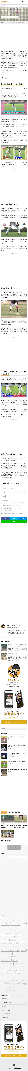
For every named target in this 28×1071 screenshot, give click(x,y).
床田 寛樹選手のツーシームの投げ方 (16, 737)
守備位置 (4, 488)
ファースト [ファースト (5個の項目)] (17, 953)
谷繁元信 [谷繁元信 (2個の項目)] (10, 987)
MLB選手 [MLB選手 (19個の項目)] (13, 920)
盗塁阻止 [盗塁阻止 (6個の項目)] (9, 983)
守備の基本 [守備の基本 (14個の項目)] (18, 973)
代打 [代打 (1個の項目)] (17, 967)
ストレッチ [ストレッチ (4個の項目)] (12, 936)
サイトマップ (5, 1006)
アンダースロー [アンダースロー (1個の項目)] (22, 920)
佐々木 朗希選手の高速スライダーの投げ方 (17, 769)
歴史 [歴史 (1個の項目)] (17, 980)
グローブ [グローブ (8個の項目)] (4, 930)
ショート (11, 492)
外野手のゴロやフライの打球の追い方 (17, 644)
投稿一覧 (20, 625)
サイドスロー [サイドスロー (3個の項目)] (12, 930)
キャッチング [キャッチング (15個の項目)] (15, 926)
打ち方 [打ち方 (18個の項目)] (11, 977)
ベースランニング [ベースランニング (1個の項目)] (6, 960)
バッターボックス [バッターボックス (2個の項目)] (13, 946)
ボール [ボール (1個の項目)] (15, 960)
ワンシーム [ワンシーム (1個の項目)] (11, 967)
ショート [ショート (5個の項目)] (11, 933)
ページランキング (6, 1013)
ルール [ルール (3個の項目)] (4, 967)
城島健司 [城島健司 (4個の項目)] (11, 970)
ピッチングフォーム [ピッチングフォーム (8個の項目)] (7, 953)
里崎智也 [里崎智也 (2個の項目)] (4, 990)
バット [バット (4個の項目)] (17, 950)
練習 (3, 496)
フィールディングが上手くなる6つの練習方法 (13, 503)
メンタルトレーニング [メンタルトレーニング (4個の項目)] (7, 963)
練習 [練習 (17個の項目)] (23, 983)
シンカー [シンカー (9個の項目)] (18, 933)
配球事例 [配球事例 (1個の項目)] (23, 987)
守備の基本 (12, 488)
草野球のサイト (17, 1068)
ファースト (19, 488)
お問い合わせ (5, 998)
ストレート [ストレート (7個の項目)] (20, 936)
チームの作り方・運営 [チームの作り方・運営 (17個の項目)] (7, 943)
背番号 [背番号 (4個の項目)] (4, 987)
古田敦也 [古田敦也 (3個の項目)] (4, 970)
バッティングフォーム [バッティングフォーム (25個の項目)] (7, 950)
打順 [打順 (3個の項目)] (17, 977)
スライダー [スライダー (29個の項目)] (5, 940)
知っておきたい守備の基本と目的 (11, 505)
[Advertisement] (14, 38)
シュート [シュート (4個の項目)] (4, 933)
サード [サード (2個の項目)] (20, 930)
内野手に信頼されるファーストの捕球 (12, 508)
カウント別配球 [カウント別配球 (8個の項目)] (6, 923)
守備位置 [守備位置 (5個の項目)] (4, 977)
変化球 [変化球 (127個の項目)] (4, 973)
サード (17, 492)
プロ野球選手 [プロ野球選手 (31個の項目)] (13, 956)
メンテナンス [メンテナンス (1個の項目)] (18, 963)
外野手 (23, 492)
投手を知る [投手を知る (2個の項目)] (5, 980)
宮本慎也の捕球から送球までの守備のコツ (13, 513)
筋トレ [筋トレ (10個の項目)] (16, 983)
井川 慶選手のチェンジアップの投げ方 (16, 761)
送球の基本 (5, 500)
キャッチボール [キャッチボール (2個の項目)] (6, 926)
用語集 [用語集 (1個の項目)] (23, 980)
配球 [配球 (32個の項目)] (17, 987)
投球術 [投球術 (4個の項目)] (12, 980)
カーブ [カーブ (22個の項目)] (23, 923)
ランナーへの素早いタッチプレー (11, 510)
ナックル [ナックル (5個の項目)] (4, 946)
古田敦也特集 (5, 1017)
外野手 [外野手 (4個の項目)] (11, 973)
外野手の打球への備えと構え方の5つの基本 (20, 826)
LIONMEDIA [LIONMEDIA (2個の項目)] (5, 920)
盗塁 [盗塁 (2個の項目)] (3, 983)
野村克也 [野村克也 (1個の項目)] (11, 990)
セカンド (4, 492)
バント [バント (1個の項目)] (23, 950)
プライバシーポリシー (7, 1010)
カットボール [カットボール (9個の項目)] (15, 923)
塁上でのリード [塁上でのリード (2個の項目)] (20, 970)
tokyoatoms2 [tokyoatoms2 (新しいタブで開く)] (14, 116)
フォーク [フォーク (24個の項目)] (4, 956)
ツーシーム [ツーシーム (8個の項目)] (18, 943)
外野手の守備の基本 (13, 654)
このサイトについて (14, 686)
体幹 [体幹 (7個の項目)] (22, 967)
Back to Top (14, 847)
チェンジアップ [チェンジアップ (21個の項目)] (21, 940)
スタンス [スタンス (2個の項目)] (4, 936)
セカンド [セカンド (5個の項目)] (13, 940)
